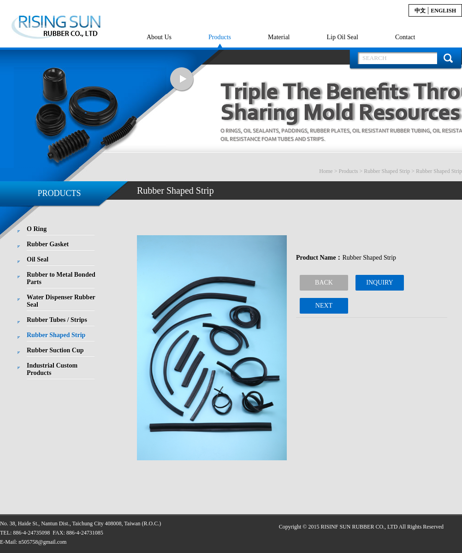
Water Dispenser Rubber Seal (61, 301)
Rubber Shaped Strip (387, 171)
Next (182, 79)
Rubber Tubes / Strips (57, 319)
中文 (420, 10)
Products (219, 37)
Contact (405, 37)
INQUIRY (379, 282)
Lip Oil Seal (342, 37)
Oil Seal (37, 259)
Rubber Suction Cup (55, 350)
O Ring (37, 229)
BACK (324, 282)
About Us (159, 37)
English (443, 10)
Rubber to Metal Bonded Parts (61, 278)
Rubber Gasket (48, 244)
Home (325, 171)
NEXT (323, 305)
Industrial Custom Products (52, 369)
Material (279, 37)
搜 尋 (448, 58)
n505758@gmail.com (42, 542)
